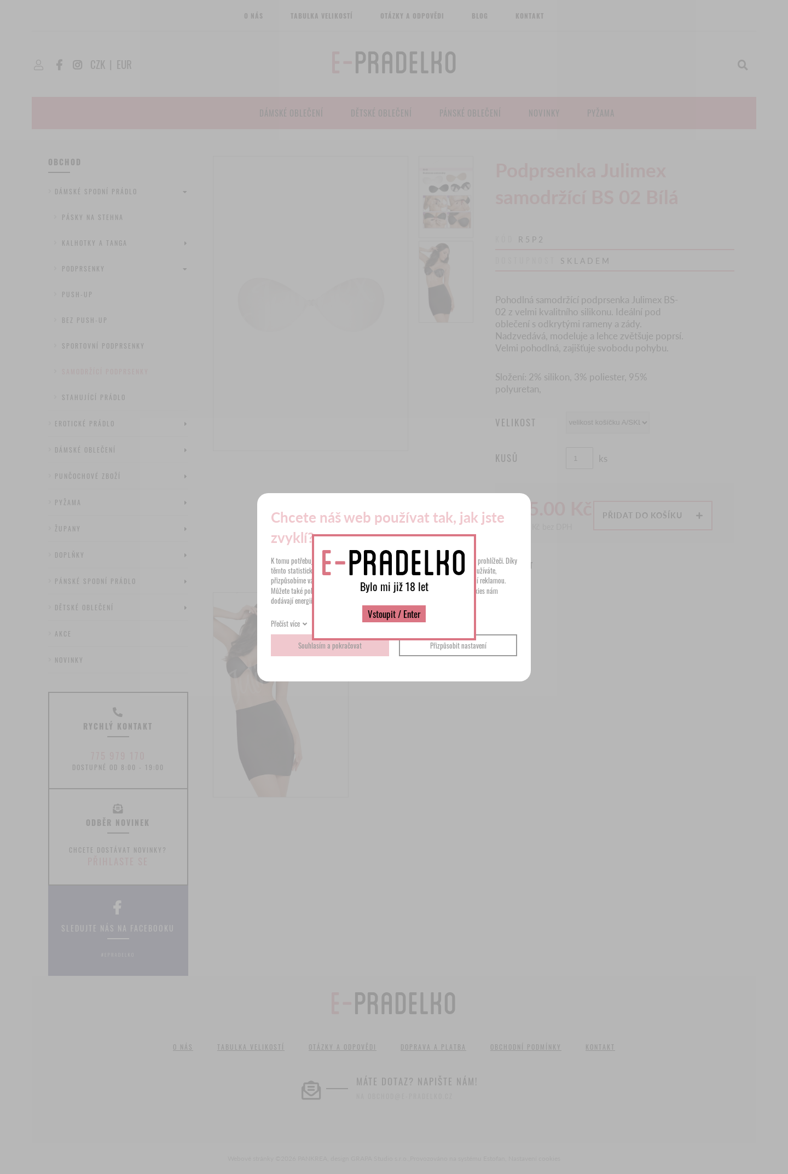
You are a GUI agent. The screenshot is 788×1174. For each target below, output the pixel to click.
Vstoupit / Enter (394, 614)
